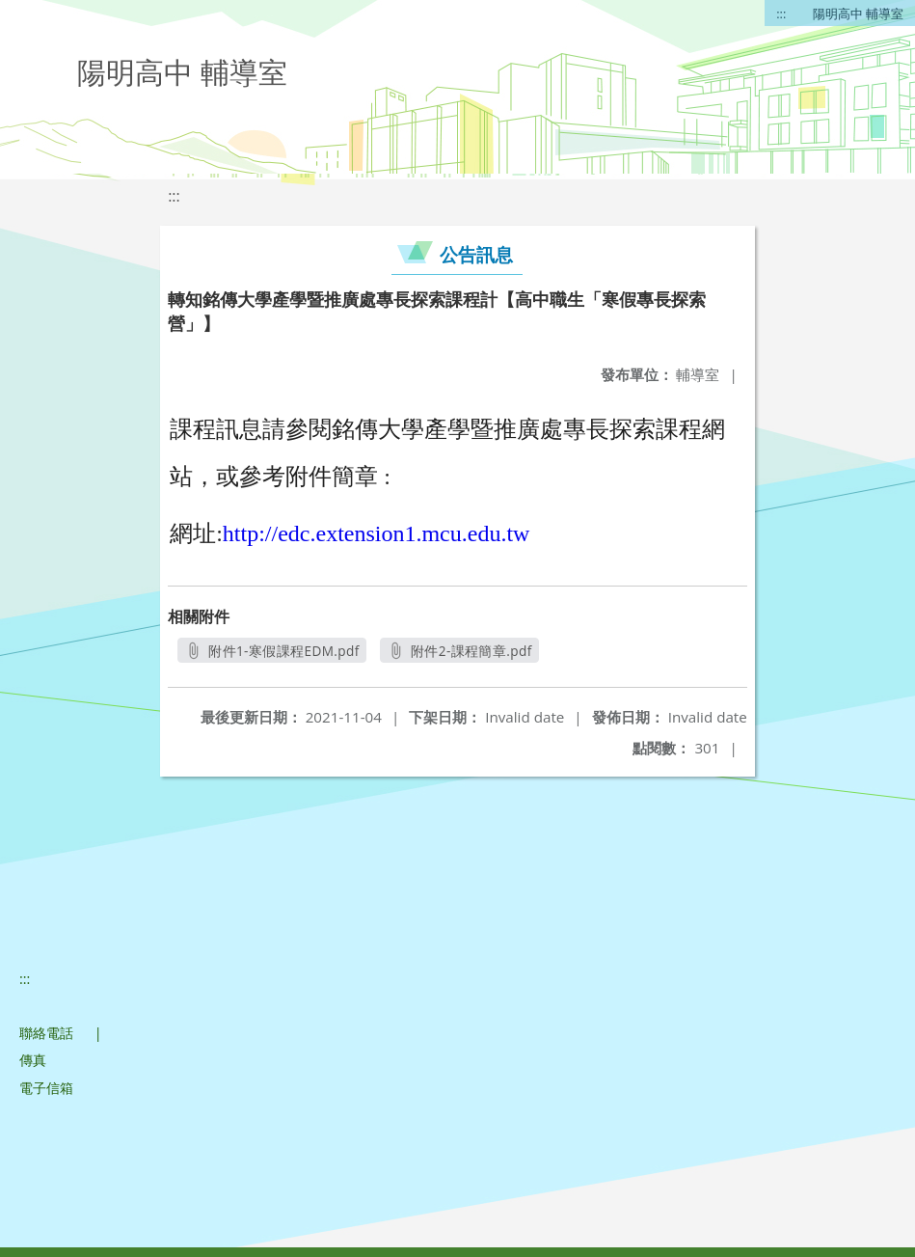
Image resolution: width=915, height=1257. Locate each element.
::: (781, 13)
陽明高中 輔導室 (858, 13)
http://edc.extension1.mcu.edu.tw (376, 533)
